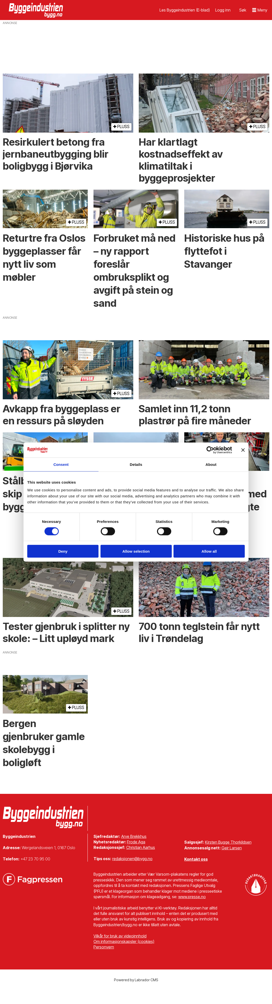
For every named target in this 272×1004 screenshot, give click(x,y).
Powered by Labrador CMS (136, 980)
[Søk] (243, 10)
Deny (63, 551)
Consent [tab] (61, 464)
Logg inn (222, 10)
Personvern (104, 946)
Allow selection (136, 551)
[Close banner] (243, 450)
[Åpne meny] (260, 10)
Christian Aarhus (140, 847)
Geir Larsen (232, 847)
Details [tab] (136, 464)
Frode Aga (136, 841)
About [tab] (211, 464)
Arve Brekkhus (133, 836)
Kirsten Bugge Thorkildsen (228, 842)
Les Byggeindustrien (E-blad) (185, 10)
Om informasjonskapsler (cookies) (124, 941)
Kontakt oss (196, 859)
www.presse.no (192, 896)
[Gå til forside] (36, 10)
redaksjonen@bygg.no (132, 858)
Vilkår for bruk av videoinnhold (120, 935)
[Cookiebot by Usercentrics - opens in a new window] (210, 450)
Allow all (209, 551)
